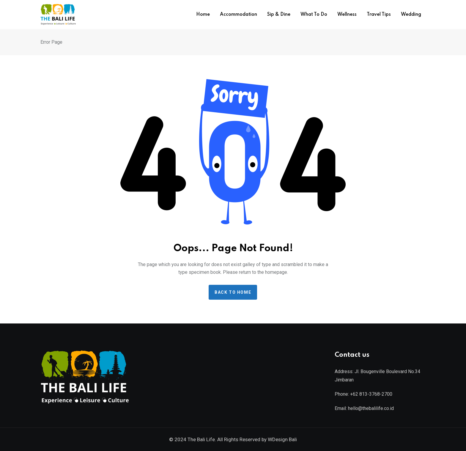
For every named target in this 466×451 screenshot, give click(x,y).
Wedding (411, 14)
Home (203, 14)
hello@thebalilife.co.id (371, 408)
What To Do (313, 14)
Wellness (347, 14)
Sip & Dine (278, 14)
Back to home (233, 292)
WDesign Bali (282, 439)
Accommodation (238, 14)
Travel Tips (379, 14)
